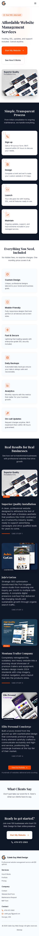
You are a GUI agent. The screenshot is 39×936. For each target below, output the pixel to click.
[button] (1, 803)
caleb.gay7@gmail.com (12, 914)
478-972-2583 (9, 910)
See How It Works (13, 60)
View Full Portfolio (19, 767)
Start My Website (14, 50)
